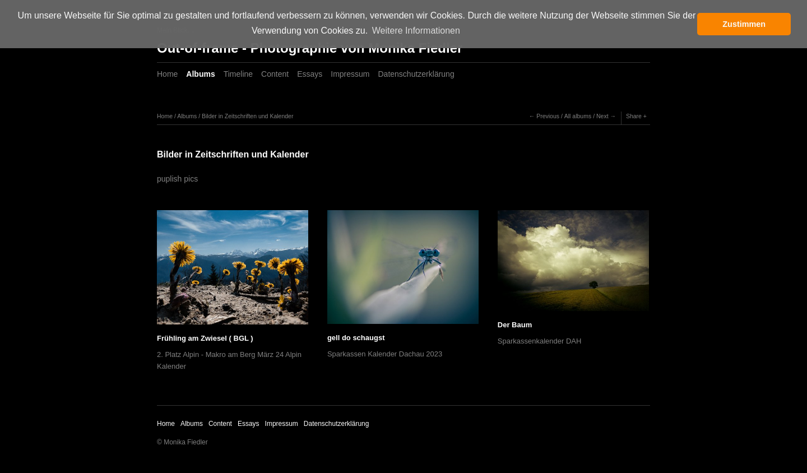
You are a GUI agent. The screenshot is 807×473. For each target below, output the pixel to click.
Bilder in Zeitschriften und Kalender (247, 116)
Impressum (350, 73)
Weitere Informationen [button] (416, 30)
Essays (309, 73)
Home (167, 73)
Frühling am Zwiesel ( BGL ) (205, 338)
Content (275, 73)
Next (602, 116)
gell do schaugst (356, 337)
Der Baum (515, 325)
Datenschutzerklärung (416, 73)
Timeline (238, 73)
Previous (547, 116)
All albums (577, 116)
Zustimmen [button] (744, 24)
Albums (200, 73)
